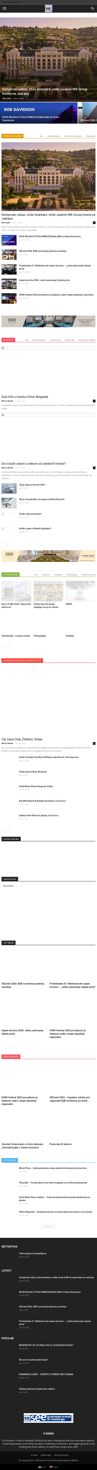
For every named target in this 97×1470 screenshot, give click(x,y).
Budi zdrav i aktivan (73, 136)
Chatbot (70, 635)
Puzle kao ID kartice (61, 1144)
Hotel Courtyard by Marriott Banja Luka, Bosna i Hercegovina (48, 757)
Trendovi (46, 575)
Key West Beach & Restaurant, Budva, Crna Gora (42, 801)
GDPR (69, 604)
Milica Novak (7, 401)
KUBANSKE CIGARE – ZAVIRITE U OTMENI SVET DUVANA (46, 1374)
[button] (93, 8)
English (54, 1467)
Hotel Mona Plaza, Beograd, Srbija (36, 786)
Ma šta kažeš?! (39, 340)
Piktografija (40, 635)
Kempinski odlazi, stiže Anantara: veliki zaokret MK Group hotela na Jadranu (56, 1277)
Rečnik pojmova (88, 575)
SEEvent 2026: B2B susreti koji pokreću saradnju (42, 251)
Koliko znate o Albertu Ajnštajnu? (35, 528)
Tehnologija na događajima (32, 1253)
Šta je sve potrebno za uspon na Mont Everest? (42, 499)
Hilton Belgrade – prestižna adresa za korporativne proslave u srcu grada (55, 1212)
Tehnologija (72, 575)
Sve (41, 136)
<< (9, 845)
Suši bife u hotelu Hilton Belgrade (25, 397)
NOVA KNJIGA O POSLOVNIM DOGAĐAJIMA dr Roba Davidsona (50, 236)
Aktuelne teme (54, 136)
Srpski (42, 1467)
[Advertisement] (48, 915)
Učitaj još (49, 1226)
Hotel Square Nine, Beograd (33, 772)
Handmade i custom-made (16, 635)
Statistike (58, 575)
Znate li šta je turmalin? (30, 514)
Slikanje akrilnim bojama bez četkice (37, 1389)
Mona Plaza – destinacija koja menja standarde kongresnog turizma (53, 1168)
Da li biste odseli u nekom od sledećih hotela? (34, 463)
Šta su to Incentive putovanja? (33, 1360)
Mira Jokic (7, 98)
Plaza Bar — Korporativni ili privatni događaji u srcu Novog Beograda (53, 1182)
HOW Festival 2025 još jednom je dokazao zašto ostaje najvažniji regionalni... (57, 295)
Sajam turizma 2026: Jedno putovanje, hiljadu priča (44, 280)
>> (87, 845)
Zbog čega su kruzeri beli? (32, 485)
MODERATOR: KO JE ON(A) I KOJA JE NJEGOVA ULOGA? (46, 1345)
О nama (34, 1455)
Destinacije (90, 136)
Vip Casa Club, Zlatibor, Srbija (22, 739)
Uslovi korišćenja (61, 1455)
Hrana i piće (55, 340)
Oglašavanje (46, 1455)
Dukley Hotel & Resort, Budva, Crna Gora (38, 815)
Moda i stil (69, 340)
